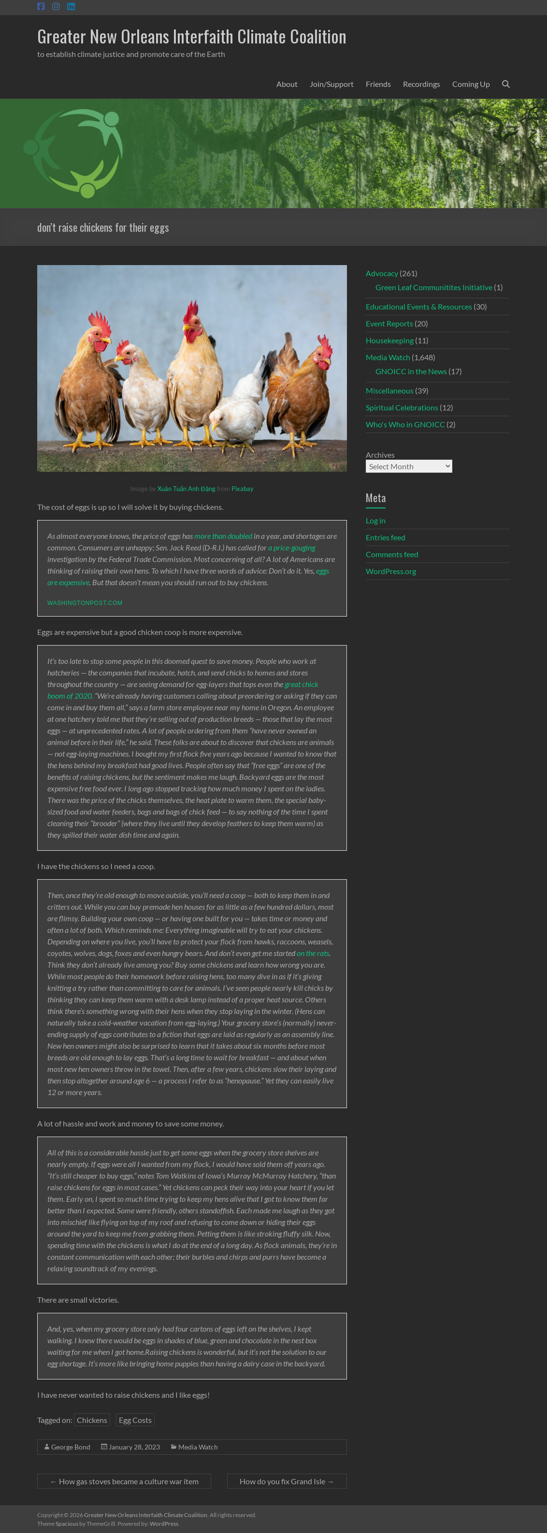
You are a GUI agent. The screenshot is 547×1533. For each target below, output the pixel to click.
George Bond (70, 1447)
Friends (378, 83)
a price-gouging (291, 547)
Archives (380, 454)
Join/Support (332, 83)
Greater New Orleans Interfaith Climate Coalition (191, 35)
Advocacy (382, 273)
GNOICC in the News (411, 371)
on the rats (313, 952)
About (287, 83)
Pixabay (242, 488)
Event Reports (389, 323)
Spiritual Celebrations (402, 407)
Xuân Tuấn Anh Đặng (186, 488)
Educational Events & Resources (419, 306)
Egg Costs (135, 1419)
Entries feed (385, 537)
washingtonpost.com (84, 603)
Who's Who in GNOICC (405, 424)
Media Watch (198, 1447)
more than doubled (223, 535)
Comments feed (392, 554)
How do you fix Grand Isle (287, 1481)
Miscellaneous (390, 390)
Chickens (92, 1419)
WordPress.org (391, 571)
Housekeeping (390, 340)
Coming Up (471, 83)
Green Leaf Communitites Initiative (433, 287)
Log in (376, 520)
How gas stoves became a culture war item (124, 1481)
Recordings (421, 83)
